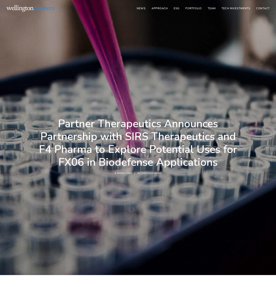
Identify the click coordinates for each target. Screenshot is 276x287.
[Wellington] (30, 8)
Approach (160, 8)
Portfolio (193, 8)
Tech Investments (236, 8)
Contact (263, 8)
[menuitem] (142, 8)
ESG (176, 8)
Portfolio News (150, 162)
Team (212, 8)
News (141, 8)
